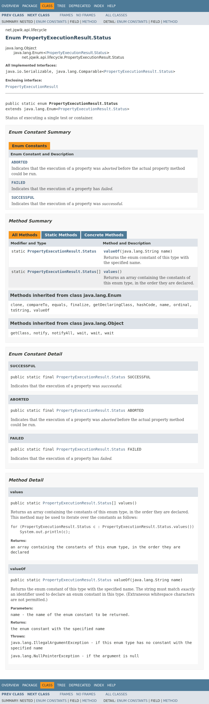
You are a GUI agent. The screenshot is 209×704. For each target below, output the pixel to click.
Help (111, 6)
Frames (66, 15)
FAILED (18, 182)
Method (89, 22)
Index (99, 6)
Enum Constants (51, 22)
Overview (10, 6)
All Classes (116, 15)
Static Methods (61, 235)
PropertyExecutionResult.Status (76, 53)
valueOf (112, 251)
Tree (61, 6)
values (111, 271)
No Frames (86, 15)
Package (29, 6)
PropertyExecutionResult (31, 86)
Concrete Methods (104, 235)
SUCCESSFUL (22, 197)
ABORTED (19, 162)
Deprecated (80, 6)
